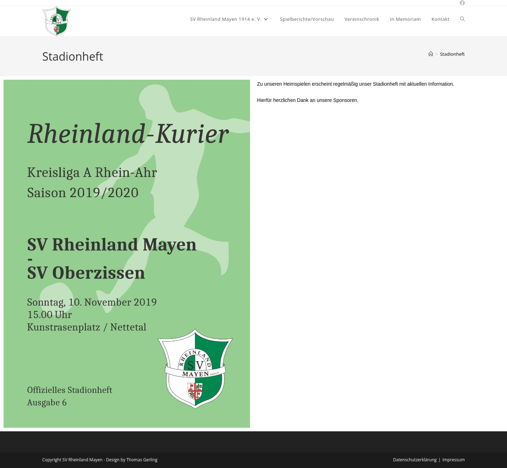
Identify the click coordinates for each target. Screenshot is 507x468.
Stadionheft (452, 54)
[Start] (430, 54)
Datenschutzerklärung (415, 460)
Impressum (454, 460)
